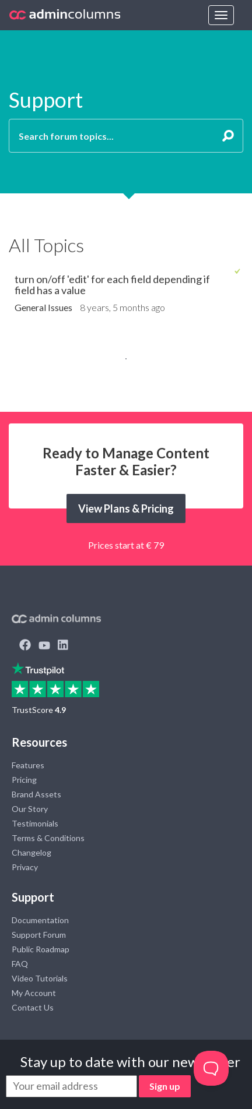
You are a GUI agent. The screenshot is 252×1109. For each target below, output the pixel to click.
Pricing (24, 780)
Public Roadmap (40, 949)
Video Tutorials (40, 978)
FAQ (20, 964)
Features (28, 765)
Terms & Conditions (48, 838)
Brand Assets (36, 794)
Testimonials (35, 823)
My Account (34, 993)
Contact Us (33, 1007)
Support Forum (39, 935)
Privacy (25, 867)
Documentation (40, 920)
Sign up (164, 1086)
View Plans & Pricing (126, 508)
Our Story (30, 809)
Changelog (31, 852)
